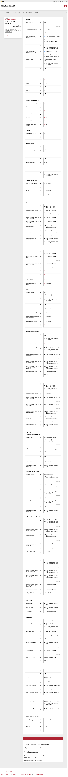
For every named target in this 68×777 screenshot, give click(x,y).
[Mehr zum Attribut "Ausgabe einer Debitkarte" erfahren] (40, 46)
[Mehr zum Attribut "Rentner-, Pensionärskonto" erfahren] (40, 121)
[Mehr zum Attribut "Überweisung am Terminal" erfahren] (40, 631)
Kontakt (2, 774)
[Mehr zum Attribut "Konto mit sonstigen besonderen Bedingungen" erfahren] (40, 124)
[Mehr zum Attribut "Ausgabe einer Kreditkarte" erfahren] (40, 59)
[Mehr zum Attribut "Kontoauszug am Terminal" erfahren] (40, 607)
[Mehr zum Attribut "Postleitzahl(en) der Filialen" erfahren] (40, 137)
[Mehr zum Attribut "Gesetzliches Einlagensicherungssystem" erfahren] (40, 159)
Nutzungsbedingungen (38, 774)
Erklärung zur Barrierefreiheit (25, 774)
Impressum (8, 774)
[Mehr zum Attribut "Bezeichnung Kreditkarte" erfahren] (40, 51)
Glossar (35, 6)
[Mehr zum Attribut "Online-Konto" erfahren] (40, 69)
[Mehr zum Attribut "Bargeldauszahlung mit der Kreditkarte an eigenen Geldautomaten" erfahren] (40, 447)
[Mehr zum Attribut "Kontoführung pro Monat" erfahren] (40, 22)
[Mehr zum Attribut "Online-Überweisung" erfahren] (40, 620)
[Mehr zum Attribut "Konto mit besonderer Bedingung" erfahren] (40, 103)
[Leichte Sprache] (64, 1)
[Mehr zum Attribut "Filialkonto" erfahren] (40, 83)
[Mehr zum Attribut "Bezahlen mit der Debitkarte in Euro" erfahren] (40, 235)
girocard (47, 39)
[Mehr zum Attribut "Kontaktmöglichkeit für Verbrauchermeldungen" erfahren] (40, 719)
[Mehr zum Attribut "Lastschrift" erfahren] (40, 689)
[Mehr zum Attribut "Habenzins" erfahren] (40, 33)
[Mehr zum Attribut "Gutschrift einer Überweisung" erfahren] (40, 657)
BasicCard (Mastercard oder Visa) (51, 41)
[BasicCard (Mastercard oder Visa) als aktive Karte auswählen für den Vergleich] (44, 41)
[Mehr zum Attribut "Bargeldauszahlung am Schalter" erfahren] (40, 709)
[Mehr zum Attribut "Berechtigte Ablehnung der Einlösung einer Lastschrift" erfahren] (40, 692)
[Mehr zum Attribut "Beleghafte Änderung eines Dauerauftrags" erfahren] (40, 678)
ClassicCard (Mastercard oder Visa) (51, 51)
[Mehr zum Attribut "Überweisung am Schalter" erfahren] (40, 624)
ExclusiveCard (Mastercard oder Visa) (52, 54)
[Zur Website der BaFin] (3, 1)
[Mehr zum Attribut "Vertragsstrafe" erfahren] (40, 726)
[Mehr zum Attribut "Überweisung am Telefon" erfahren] (40, 635)
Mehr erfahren (58, 26)
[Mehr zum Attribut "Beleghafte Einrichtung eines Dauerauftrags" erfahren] (40, 670)
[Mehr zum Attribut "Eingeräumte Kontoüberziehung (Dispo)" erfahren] (40, 29)
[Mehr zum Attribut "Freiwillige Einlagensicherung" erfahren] (40, 162)
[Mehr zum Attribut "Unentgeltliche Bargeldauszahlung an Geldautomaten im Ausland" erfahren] (40, 150)
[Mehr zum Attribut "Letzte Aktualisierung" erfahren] (40, 730)
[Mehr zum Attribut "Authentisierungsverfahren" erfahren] (40, 94)
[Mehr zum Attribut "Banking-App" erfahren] (40, 90)
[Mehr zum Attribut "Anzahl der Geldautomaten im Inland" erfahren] (40, 146)
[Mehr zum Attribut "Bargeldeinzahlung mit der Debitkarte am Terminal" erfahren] (40, 210)
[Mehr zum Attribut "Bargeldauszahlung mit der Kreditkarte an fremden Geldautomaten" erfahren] (40, 452)
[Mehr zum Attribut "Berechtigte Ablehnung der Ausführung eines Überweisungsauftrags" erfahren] (40, 661)
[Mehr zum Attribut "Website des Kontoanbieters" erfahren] (40, 723)
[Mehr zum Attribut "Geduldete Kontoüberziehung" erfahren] (40, 187)
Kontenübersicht (29, 6)
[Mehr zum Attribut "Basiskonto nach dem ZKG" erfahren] (40, 80)
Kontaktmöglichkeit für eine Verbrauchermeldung (9, 32)
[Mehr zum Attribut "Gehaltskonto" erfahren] (40, 117)
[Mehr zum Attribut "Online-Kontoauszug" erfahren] (40, 611)
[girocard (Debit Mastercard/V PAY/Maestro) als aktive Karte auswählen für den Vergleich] (44, 36)
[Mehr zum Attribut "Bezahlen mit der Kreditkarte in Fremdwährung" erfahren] (40, 465)
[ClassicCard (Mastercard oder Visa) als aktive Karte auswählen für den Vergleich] (44, 51)
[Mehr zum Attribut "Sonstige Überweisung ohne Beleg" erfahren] (40, 639)
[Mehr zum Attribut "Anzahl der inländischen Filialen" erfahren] (40, 133)
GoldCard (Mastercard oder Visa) (51, 53)
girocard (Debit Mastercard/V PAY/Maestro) (53, 36)
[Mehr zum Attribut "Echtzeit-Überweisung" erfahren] (40, 650)
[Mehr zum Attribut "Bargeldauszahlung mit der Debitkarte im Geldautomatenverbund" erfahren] (40, 221)
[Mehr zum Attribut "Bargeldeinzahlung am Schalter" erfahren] (40, 702)
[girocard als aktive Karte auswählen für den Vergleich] (44, 39)
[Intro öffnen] (66, 1)
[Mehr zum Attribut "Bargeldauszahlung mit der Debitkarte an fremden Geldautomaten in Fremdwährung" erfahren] (40, 230)
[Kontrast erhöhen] (58, 1)
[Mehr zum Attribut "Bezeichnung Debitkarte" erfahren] (40, 36)
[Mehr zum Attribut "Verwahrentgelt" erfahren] (40, 194)
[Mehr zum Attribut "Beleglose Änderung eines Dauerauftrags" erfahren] (40, 682)
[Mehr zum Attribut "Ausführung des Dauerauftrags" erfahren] (40, 685)
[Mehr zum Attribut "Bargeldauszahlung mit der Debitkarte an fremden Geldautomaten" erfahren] (40, 225)
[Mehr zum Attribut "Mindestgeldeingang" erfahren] (40, 107)
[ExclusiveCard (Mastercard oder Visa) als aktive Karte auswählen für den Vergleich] (44, 54)
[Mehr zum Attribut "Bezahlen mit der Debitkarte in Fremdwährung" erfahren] (40, 238)
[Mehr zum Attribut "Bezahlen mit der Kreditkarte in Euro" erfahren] (40, 462)
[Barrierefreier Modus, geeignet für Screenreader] (62, 1)
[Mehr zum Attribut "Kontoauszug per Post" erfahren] (40, 603)
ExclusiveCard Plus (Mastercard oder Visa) (52, 56)
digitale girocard (48, 37)
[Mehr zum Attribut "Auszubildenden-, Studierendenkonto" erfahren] (40, 114)
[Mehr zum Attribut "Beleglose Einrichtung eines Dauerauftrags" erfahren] (40, 674)
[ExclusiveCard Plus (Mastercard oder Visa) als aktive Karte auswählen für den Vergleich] (44, 56)
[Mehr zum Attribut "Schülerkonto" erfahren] (40, 110)
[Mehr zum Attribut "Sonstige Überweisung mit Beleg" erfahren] (40, 642)
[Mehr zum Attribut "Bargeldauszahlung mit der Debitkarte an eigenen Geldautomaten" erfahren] (40, 217)
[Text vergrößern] (60, 1)
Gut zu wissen (20, 6)
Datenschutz (15, 774)
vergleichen (9, 35)
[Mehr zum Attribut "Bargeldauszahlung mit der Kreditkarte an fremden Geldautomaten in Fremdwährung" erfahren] (40, 457)
